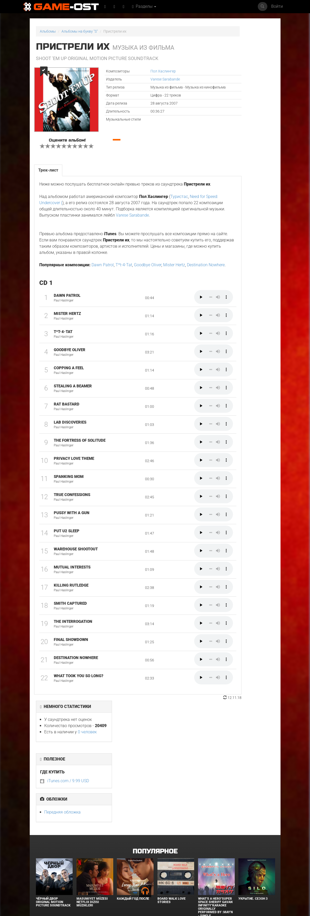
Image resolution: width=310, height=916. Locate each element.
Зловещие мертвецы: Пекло (131, 871)
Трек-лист (48, 183)
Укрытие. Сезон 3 (253, 808)
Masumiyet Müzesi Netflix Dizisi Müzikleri (92, 812)
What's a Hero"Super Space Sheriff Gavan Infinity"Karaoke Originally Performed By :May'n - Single (215, 817)
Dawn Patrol (102, 297)
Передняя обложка (224, 137)
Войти (277, 6)
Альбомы (48, 31)
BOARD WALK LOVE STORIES (171, 810)
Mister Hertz (174, 297)
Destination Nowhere (58, 303)
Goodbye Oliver (147, 297)
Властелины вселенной (87, 871)
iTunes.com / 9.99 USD (230, 106)
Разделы (146, 6)
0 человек (249, 57)
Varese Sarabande (140, 79)
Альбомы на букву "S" (80, 31)
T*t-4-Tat (123, 297)
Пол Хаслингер (138, 71)
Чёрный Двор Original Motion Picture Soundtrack (53, 812)
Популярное (155, 761)
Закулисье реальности (167, 871)
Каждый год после (133, 808)
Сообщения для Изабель (49, 871)
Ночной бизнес (210, 870)
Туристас (178, 216)
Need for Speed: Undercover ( (65, 222)
